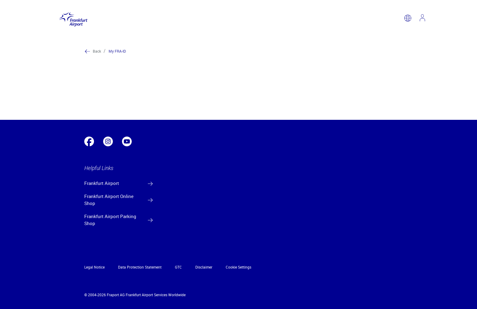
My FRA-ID (117, 51)
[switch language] (407, 18)
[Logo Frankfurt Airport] (71, 18)
